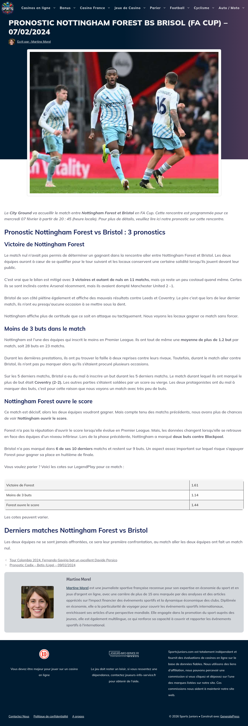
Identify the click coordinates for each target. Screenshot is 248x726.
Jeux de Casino (131, 8)
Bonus (69, 8)
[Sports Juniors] (7, 7)
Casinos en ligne (39, 8)
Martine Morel (77, 588)
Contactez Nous (19, 716)
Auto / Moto (233, 8)
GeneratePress (229, 716)
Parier (159, 8)
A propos (78, 716)
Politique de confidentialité (51, 716)
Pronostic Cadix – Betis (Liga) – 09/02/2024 (42, 565)
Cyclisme (205, 8)
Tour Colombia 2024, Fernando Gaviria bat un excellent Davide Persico (63, 560)
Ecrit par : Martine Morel (34, 41)
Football (181, 8)
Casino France (96, 8)
